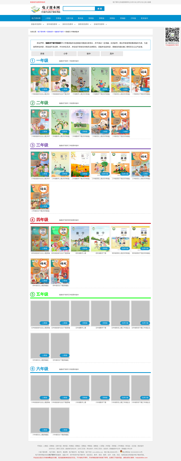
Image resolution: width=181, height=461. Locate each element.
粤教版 (89, 446)
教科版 (80, 18)
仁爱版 (102, 446)
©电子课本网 (43, 452)
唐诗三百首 (60, 449)
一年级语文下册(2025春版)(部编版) (141, 94)
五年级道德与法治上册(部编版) (40, 328)
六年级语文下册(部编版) (61, 435)
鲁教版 (91, 18)
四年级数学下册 (101, 253)
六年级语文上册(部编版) (41, 435)
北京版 (134, 446)
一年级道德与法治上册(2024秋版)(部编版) (40, 94)
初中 (89, 54)
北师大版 (69, 18)
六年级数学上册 (81, 402)
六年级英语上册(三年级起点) (121, 402)
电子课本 (116, 2)
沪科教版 (121, 446)
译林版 (114, 446)
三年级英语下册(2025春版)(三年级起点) (121, 179)
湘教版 (96, 446)
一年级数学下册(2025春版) (101, 94)
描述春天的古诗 (70, 449)
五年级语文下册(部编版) (61, 360)
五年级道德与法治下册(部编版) (60, 328)
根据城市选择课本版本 (37, 2)
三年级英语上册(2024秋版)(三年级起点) (101, 179)
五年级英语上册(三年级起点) (121, 328)
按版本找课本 (36, 24)
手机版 (39, 446)
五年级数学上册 (81, 328)
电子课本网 (36, 18)
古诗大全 (133, 2)
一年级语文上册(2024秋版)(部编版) (121, 94)
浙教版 (112, 18)
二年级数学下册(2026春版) (81, 136)
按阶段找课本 (83, 24)
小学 (65, 54)
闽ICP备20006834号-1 (111, 452)
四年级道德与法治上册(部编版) (40, 253)
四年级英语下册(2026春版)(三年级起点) (141, 253)
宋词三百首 (98, 449)
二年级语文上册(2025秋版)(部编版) (101, 136)
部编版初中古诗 (114, 449)
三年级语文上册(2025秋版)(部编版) (141, 179)
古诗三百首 (81, 449)
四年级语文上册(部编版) (41, 285)
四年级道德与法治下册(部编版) (60, 253)
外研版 (108, 446)
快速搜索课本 (124, 2)
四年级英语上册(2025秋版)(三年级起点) (121, 253)
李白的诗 (90, 449)
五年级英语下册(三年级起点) (141, 328)
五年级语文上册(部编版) (41, 360)
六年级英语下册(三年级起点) (141, 402)
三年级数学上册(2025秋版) (61, 178)
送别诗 (105, 449)
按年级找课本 (52, 24)
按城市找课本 (99, 24)
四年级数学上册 (81, 253)
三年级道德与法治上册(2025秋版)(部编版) (40, 179)
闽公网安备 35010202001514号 (131, 452)
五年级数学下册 (101, 328)
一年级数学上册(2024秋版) (81, 94)
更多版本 (144, 18)
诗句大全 (141, 2)
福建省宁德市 (59, 32)
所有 (42, 54)
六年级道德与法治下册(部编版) (60, 403)
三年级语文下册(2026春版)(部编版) (41, 211)
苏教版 (58, 18)
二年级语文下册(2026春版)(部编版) (121, 136)
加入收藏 (148, 2)
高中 (112, 54)
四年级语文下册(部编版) (61, 285)
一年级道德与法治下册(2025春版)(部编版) (60, 94)
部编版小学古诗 (127, 449)
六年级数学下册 (101, 402)
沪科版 (133, 18)
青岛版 (127, 446)
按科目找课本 (67, 24)
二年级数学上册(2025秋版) (61, 136)
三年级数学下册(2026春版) (81, 178)
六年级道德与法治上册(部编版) (40, 403)
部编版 (122, 18)
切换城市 (50, 32)
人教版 (48, 18)
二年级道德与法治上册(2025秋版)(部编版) (40, 136)
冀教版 (101, 18)
